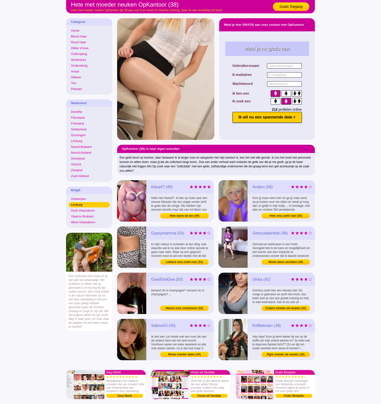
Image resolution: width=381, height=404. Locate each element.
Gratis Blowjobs (294, 395)
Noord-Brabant (81, 147)
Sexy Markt (124, 395)
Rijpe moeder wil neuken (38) (286, 354)
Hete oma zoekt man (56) (285, 215)
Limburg (76, 141)
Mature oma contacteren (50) (184, 308)
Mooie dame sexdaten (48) (285, 262)
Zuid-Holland (80, 176)
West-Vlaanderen (83, 222)
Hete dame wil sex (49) (184, 215)
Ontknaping (79, 54)
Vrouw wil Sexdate (209, 395)
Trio (73, 83)
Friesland (77, 123)
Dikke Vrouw (79, 48)
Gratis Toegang (291, 7)
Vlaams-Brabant (82, 216)
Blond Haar (79, 36)
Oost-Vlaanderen (83, 210)
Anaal (75, 71)
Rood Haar (78, 42)
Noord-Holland (81, 152)
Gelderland (79, 129)
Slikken (76, 77)
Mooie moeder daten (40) (184, 354)
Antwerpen (78, 199)
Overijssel (78, 158)
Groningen (78, 135)
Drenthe (76, 112)
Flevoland (78, 117)
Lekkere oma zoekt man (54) (184, 262)
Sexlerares (78, 60)
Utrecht (76, 164)
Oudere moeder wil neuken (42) (285, 308)
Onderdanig (79, 65)
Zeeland (76, 170)
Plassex (76, 89)
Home (75, 30)
